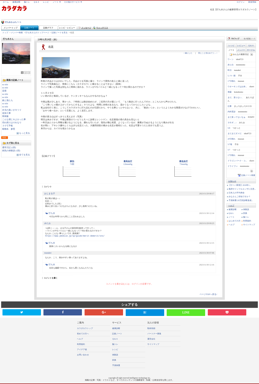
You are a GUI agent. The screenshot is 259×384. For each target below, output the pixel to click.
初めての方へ (83, 333)
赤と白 (231, 65)
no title (5, 84)
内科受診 (232, 111)
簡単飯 (5, 116)
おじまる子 (49, 193)
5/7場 (230, 144)
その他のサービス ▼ (73, 2)
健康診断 (16, 2)
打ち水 (52, 213)
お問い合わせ (83, 355)
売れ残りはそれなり (11, 122)
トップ (5, 32)
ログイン (241, 2)
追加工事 (6, 113)
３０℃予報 (7, 126)
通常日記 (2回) (9, 147)
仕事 (230, 106)
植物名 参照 (8, 129)
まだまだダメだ (234, 133)
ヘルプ (231, 205)
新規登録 (252, 2)
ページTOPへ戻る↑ (208, 294)
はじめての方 (234, 221)
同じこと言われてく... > (207, 53)
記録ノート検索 (248, 175)
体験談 (246, 209)
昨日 (230, 70)
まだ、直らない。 (235, 97)
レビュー (241, 45)
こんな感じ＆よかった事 (14, 119)
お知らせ (232, 181)
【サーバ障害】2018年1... (240, 185)
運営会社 (151, 339)
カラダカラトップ (85, 328)
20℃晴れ (231, 139)
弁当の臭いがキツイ (11, 110)
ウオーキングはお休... (237, 86)
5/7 (229, 150)
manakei (47, 253)
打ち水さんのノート (13, 22)
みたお (47, 223)
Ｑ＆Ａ (36, 2)
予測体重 (116, 365)
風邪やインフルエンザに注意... (242, 189)
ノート (231, 50)
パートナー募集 (154, 333)
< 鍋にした (188, 53)
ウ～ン (231, 59)
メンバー (241, 50)
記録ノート (29, 28)
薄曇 (230, 92)
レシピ (46, 2)
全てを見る (24, 155)
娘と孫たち (7, 100)
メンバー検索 (17, 32)
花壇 (4, 91)
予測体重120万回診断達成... (241, 200)
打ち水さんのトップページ (37, 32)
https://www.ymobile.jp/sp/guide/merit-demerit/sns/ (75, 236)
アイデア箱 (82, 349)
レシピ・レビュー (67, 28)
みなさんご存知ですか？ (239, 196)
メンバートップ (11, 28)
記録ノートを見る (60, 32)
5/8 (229, 128)
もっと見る (24, 133)
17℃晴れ (231, 81)
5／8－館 (232, 75)
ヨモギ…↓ (232, 122)
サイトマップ (249, 224)
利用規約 (247, 221)
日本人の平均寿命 (236, 193)
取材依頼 (151, 328)
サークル (251, 50)
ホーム (6, 2)
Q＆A (231, 213)
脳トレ (27, 2)
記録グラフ (48, 28)
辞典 (245, 213)
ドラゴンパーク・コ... (237, 161)
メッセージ (86, 28)
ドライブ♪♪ (233, 166)
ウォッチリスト (102, 28)
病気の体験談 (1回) (11, 150)
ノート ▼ (57, 2)
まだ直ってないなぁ (236, 117)
